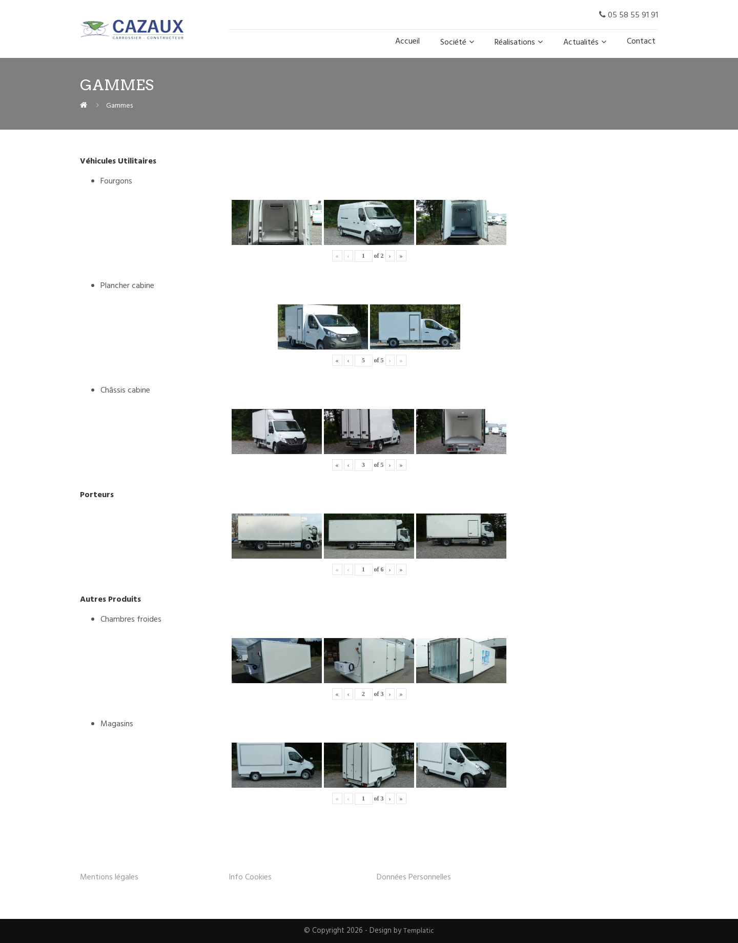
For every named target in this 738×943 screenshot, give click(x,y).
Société (453, 42)
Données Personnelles (414, 877)
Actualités (581, 42)
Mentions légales (109, 877)
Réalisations (515, 42)
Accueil (407, 41)
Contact (641, 41)
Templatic (419, 931)
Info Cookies (250, 877)
